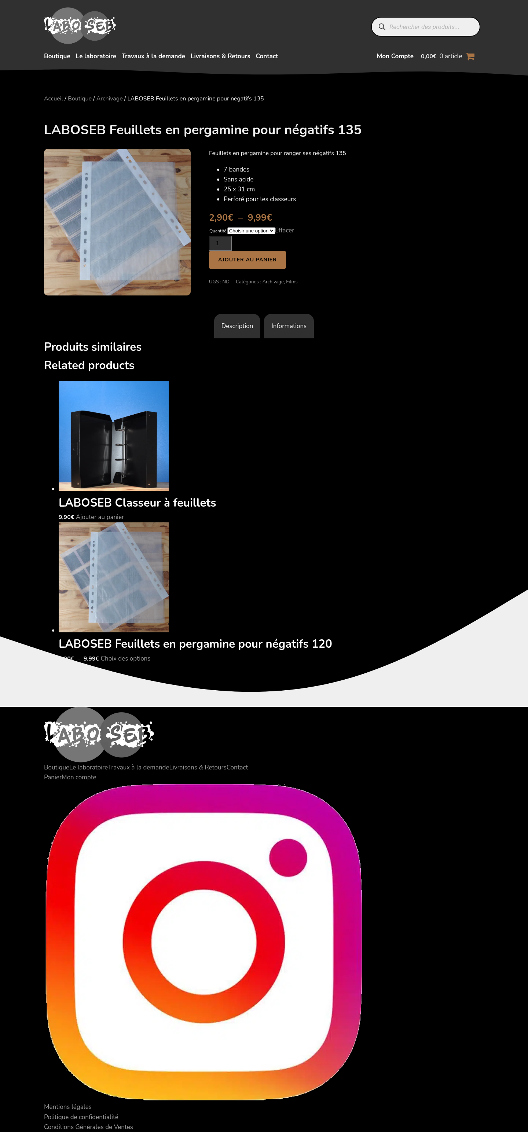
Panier (53, 777)
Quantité (218, 231)
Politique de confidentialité (81, 1117)
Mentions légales (68, 1107)
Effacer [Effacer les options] (284, 230)
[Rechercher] (382, 27)
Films (292, 282)
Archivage (109, 99)
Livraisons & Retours (220, 56)
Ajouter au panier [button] (100, 517)
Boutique (57, 56)
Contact (267, 56)
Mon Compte (395, 56)
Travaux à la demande (153, 56)
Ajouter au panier (247, 259)
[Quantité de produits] (220, 243)
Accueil (53, 99)
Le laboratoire (96, 56)
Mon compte (79, 777)
